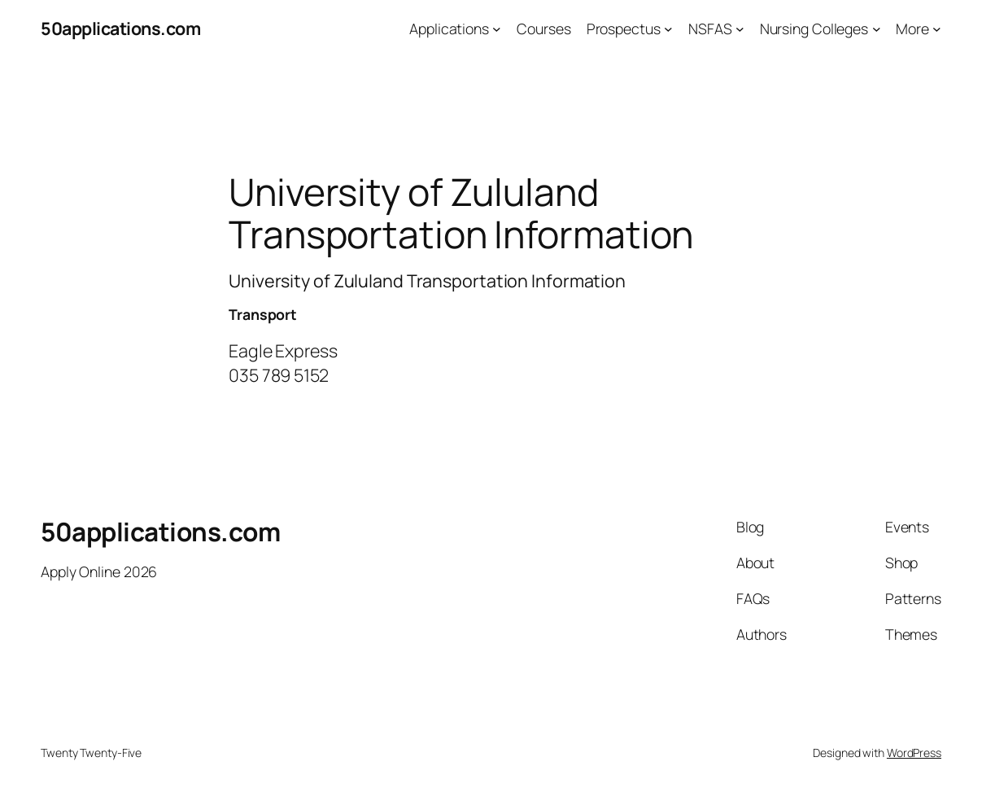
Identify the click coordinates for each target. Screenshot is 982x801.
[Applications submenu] (496, 28)
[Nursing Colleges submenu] (876, 28)
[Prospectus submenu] (668, 28)
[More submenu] (936, 28)
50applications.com (120, 28)
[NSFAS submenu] (739, 28)
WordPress (914, 752)
